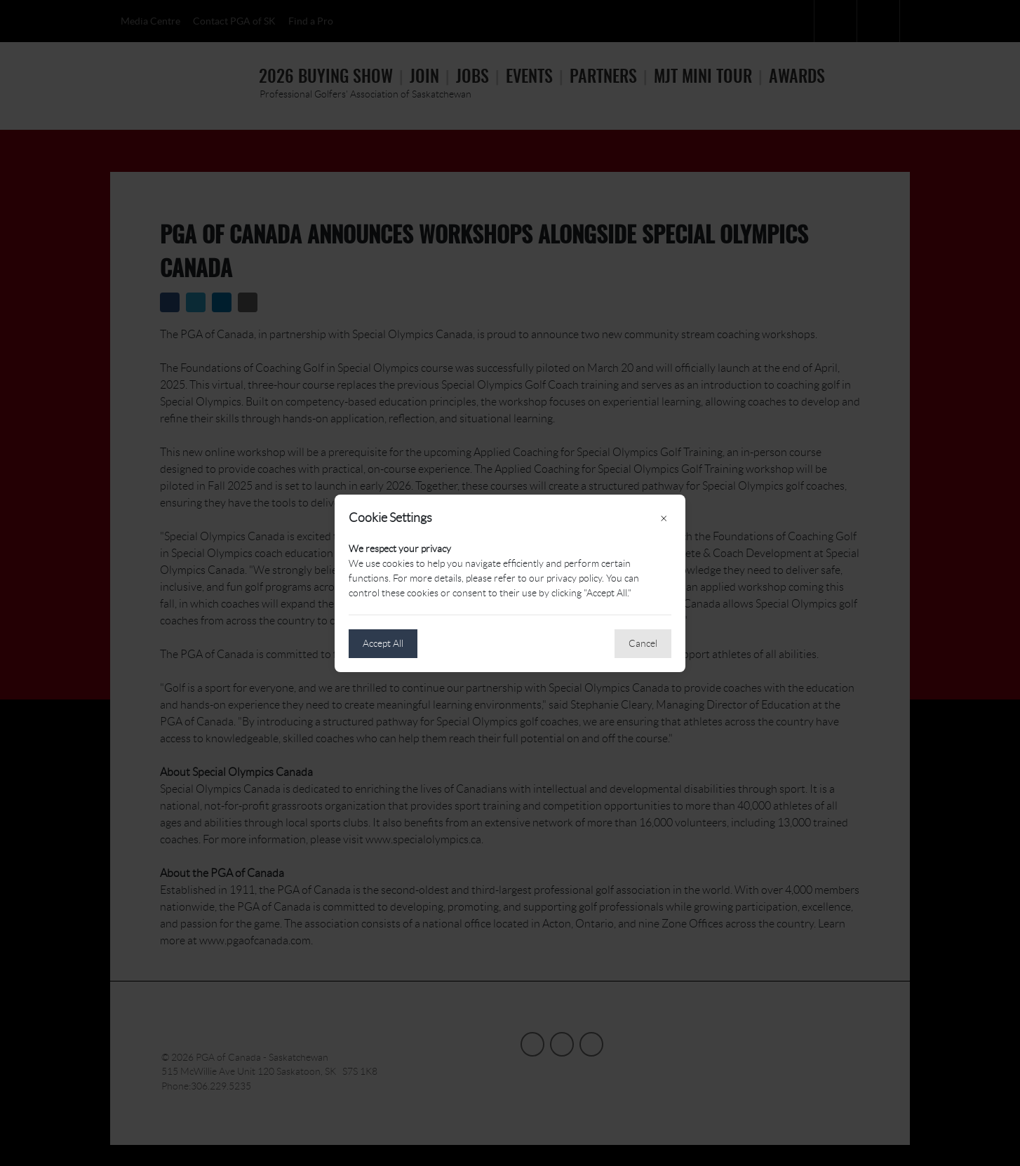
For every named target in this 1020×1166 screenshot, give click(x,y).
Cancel (643, 643)
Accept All (383, 643)
